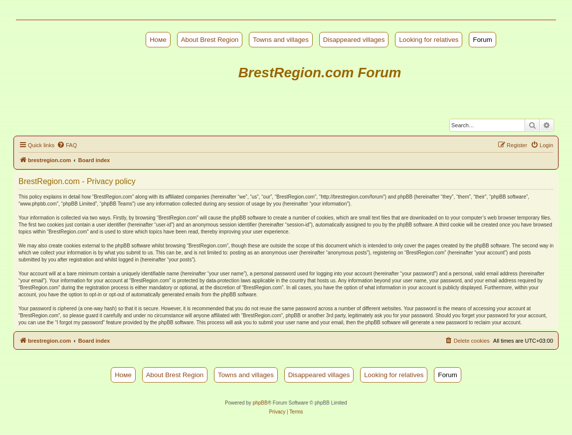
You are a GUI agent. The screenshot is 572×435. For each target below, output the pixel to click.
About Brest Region (210, 39)
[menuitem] (67, 145)
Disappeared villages (354, 39)
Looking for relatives (428, 39)
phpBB (260, 403)
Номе (158, 39)
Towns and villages (281, 39)
